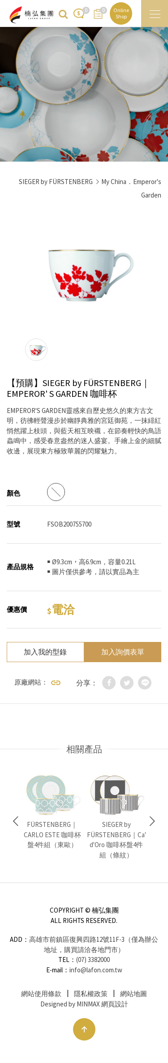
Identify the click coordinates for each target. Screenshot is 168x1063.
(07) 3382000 (93, 959)
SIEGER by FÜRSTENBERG (56, 181)
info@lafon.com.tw (95, 970)
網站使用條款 (41, 993)
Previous (16, 821)
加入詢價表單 (122, 651)
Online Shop (121, 13)
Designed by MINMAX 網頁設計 (84, 1004)
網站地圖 (133, 993)
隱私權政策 (91, 993)
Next (152, 821)
